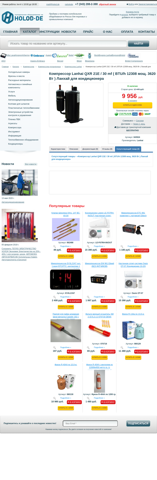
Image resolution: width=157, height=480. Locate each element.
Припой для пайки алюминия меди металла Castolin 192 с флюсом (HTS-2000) (66, 317)
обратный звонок (107, 4)
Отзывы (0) (107, 149)
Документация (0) (90, 149)
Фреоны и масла (16, 76)
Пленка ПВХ (14, 119)
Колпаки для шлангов (18, 104)
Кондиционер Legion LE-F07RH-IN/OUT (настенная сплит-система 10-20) (99, 216)
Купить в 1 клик (66, 256)
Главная (10, 31)
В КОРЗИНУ (74, 250)
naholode (69, 4)
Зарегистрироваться (148, 4)
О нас (108, 31)
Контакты (146, 31)
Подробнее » (65, 246)
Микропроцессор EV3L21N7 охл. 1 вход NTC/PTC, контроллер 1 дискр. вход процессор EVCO (66, 266)
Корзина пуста (132, 12)
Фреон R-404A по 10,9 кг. (66, 365)
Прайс (88, 31)
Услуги (11, 91)
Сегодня (140, 121)
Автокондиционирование (20, 100)
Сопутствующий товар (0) (128, 149)
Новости (68, 31)
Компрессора (28, 67)
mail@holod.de (52, 4)
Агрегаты (12, 123)
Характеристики (58, 149)
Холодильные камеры (19, 72)
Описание (73, 149)
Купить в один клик (132, 105)
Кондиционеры (15, 144)
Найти (138, 43)
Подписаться (138, 423)
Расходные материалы (19, 80)
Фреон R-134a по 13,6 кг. (133, 314)
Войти (131, 4)
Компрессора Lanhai (73, 67)
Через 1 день (139, 124)
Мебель (12, 95)
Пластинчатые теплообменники (23, 108)
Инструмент (14, 131)
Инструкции (49, 31)
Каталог (30, 31)
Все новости (30, 164)
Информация (14, 135)
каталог (124, 15)
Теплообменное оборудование (23, 140)
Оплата (127, 31)
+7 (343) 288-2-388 (86, 4)
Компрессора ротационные (49, 67)
